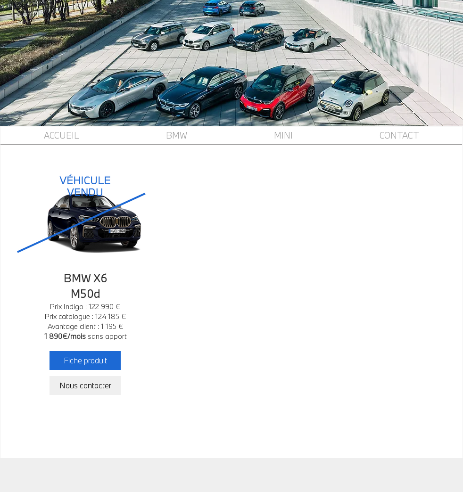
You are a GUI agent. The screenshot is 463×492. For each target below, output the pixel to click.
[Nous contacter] (85, 385)
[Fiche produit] (85, 360)
